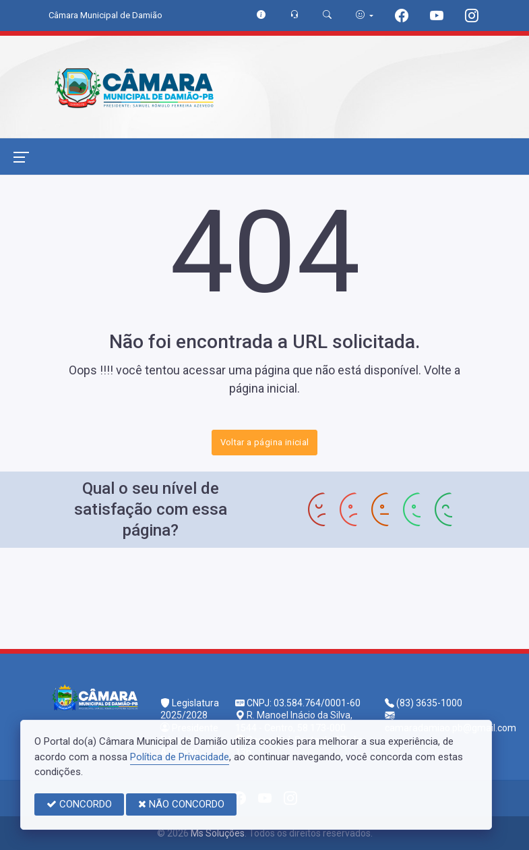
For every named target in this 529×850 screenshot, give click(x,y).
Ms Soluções (218, 833)
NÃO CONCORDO (181, 804)
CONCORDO (79, 804)
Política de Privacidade (179, 757)
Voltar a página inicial (264, 442)
